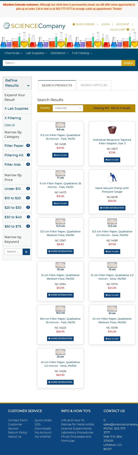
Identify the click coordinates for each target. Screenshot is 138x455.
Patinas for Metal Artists (77, 424)
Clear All (9, 125)
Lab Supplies (35, 53)
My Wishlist (43, 436)
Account (122, 24)
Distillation (58, 53)
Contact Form (18, 420)
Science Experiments (76, 428)
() (122, 30)
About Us (14, 436)
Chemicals (12, 53)
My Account (43, 432)
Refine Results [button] (12, 83)
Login (105, 24)
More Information (112, 208)
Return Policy (17, 432)
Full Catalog (80, 53)
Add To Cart (60, 155)
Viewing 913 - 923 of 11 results (112, 108)
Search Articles (93, 85)
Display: (45, 108)
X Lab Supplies (16, 108)
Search (128, 63)
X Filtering (12, 118)
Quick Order (83, 24)
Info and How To (72, 420)
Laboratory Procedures (77, 432)
